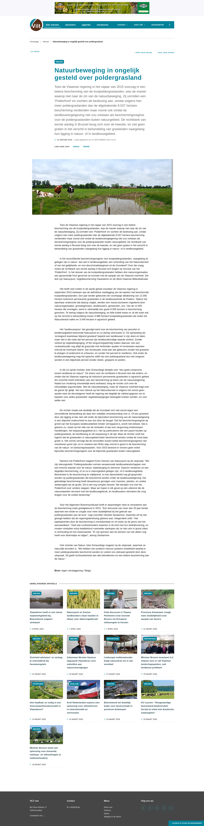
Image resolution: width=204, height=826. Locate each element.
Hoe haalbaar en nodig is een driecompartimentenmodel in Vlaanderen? (45, 706)
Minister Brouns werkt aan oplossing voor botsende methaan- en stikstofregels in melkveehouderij (45, 753)
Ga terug (35, 51)
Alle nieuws (52, 24)
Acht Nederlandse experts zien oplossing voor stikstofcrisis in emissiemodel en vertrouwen (83, 707)
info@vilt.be (75, 807)
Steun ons (108, 807)
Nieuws (46, 42)
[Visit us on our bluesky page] (171, 808)
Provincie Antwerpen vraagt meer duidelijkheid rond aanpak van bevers (156, 615)
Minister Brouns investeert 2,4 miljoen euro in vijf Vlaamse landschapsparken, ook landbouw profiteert (157, 662)
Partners (107, 810)
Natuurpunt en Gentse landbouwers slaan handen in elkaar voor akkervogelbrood (82, 615)
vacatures (102, 24)
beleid (86, 146)
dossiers (70, 24)
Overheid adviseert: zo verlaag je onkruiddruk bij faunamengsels (46, 660)
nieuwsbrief (157, 25)
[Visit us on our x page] (164, 808)
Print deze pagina (143, 52)
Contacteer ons (37, 816)
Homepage (34, 42)
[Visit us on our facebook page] (143, 808)
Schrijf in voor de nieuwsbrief (187, 823)
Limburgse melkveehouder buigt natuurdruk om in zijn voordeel (118, 660)
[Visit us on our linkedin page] (150, 808)
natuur (76, 146)
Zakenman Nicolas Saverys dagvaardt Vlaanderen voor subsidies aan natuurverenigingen (81, 662)
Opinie (106, 813)
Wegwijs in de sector (112, 817)
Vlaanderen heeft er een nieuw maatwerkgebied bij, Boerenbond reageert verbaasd (46, 617)
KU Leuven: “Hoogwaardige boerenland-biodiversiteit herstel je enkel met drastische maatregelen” (157, 707)
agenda (86, 24)
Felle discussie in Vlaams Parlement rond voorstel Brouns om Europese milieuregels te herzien (117, 617)
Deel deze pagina (165, 52)
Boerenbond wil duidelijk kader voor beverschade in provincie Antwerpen (118, 706)
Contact (121, 25)
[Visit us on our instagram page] (157, 808)
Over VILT (138, 25)
